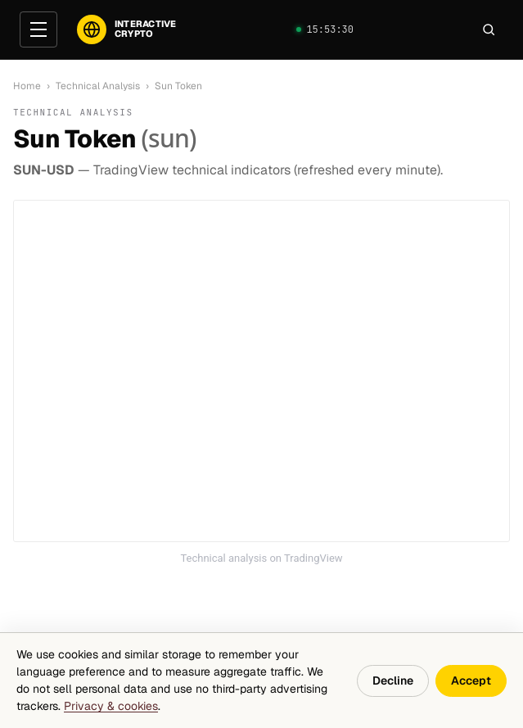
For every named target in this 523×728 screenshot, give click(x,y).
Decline (392, 680)
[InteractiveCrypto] (126, 29)
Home (27, 86)
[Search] (488, 29)
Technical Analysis (98, 86)
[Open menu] (38, 29)
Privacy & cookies (111, 706)
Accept (471, 680)
